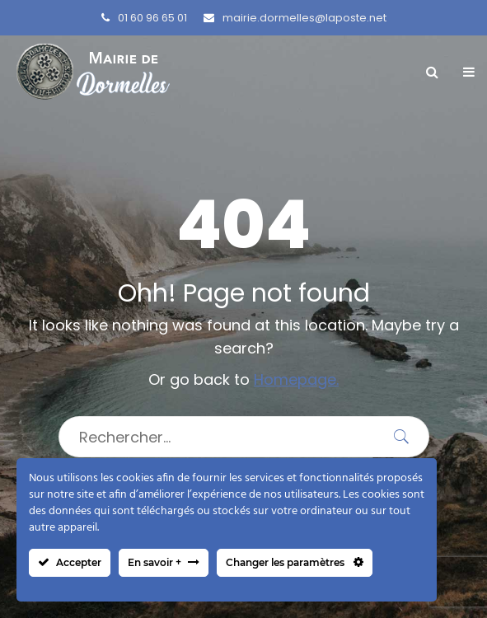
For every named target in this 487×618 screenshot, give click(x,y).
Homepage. (296, 379)
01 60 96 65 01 (144, 18)
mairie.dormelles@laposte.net (295, 18)
